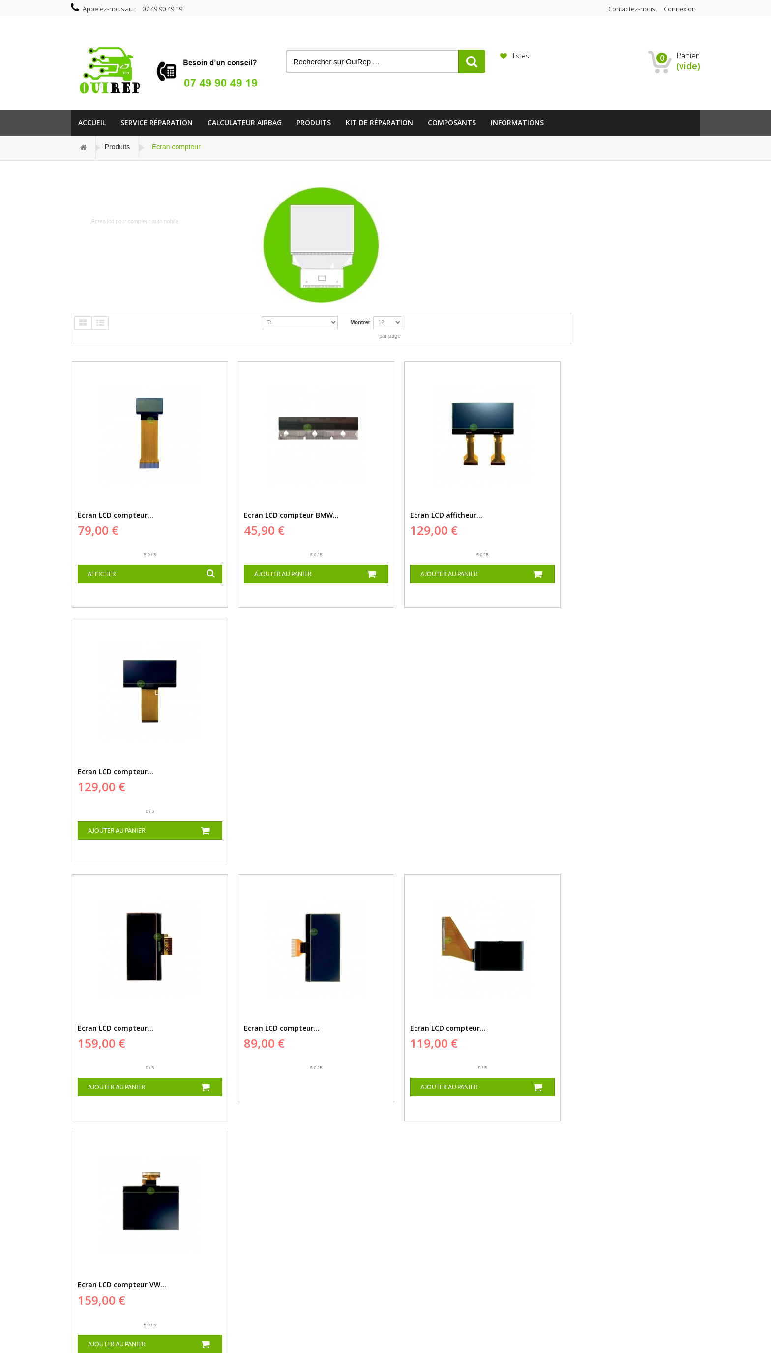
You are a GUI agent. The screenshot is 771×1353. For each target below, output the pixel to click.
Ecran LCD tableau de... (370, 1014)
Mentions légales (238, 1224)
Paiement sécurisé (240, 1246)
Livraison (228, 1213)
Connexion (680, 8)
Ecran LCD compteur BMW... (251, 511)
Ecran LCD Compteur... (495, 1014)
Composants (452, 122)
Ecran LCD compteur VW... (501, 762)
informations (517, 122)
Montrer (360, 322)
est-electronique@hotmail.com (356, 1251)
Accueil (92, 122)
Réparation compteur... (159, 1241)
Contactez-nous (631, 8)
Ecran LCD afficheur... (366, 511)
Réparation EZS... (151, 1204)
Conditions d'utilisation (244, 1235)
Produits (314, 122)
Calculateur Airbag (245, 122)
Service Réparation (156, 122)
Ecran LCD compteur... (114, 511)
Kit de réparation (379, 122)
